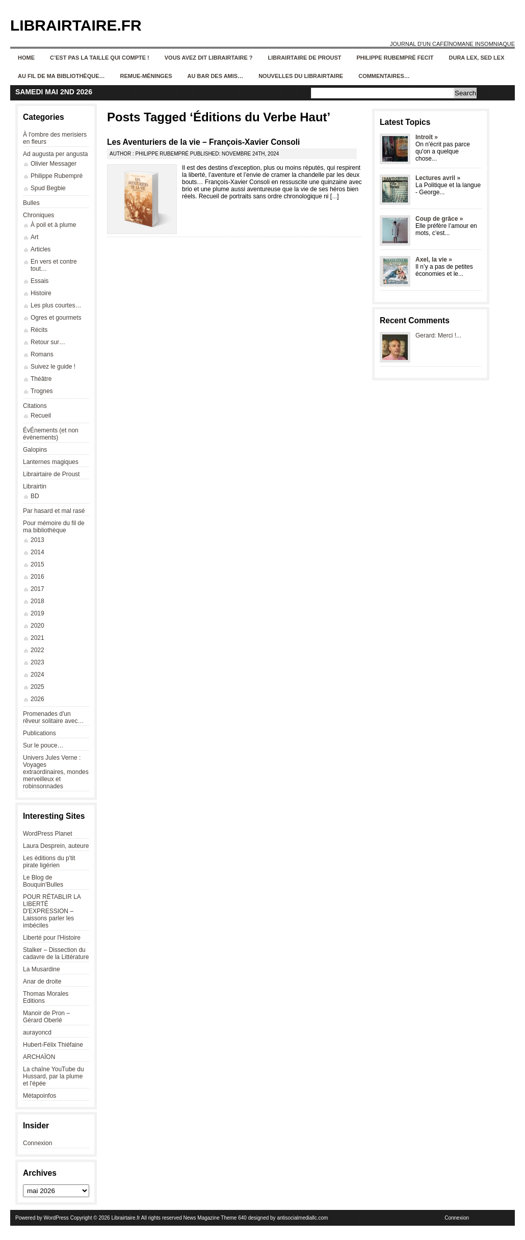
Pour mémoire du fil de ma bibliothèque (54, 527)
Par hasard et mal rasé (54, 510)
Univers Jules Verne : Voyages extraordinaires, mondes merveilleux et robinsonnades (56, 772)
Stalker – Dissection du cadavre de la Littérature (56, 953)
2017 (37, 588)
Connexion (37, 1143)
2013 (37, 540)
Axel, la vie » (433, 259)
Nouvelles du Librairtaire (300, 76)
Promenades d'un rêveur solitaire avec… (53, 717)
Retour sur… (48, 342)
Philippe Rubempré (57, 175)
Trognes (42, 391)
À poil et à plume (53, 224)
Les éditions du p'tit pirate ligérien (49, 862)
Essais (39, 281)
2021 (37, 637)
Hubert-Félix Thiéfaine (53, 1044)
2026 (37, 699)
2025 (37, 686)
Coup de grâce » (439, 218)
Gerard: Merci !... (438, 335)
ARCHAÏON (39, 1057)
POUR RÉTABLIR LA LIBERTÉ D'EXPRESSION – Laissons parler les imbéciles (52, 911)
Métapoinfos (39, 1095)
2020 (37, 625)
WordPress (56, 1218)
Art (34, 237)
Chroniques (38, 215)
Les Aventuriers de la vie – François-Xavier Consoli (203, 142)
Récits (39, 329)
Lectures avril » (437, 178)
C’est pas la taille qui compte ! (99, 58)
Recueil (41, 415)
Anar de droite (42, 981)
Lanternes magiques (50, 462)
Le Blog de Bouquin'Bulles (43, 881)
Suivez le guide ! (53, 366)
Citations (35, 405)
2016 (37, 576)
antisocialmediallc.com (302, 1218)
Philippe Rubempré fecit (395, 58)
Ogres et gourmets (56, 317)
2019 (37, 613)
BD (35, 496)
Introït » (426, 137)
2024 (37, 674)
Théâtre (41, 378)
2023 (37, 662)
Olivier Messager (53, 163)
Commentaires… (384, 76)
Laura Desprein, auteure (56, 845)
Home (26, 58)
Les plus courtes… (56, 305)
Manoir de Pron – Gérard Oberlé (46, 1017)
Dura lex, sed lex (477, 58)
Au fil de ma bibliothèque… (61, 76)
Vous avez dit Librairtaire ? (209, 58)
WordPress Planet (47, 833)
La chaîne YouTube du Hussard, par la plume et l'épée (53, 1076)
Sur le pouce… (43, 745)
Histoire (41, 293)
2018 (37, 601)
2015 (37, 564)
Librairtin (34, 486)
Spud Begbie (48, 188)
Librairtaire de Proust (305, 58)
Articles (40, 249)
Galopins (35, 449)
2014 (37, 552)
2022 (37, 650)
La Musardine (41, 969)
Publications (39, 733)
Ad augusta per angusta (55, 154)
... (334, 196)
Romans (42, 354)
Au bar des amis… (216, 76)
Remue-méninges (146, 76)
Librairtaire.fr (76, 25)
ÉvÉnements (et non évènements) (50, 434)
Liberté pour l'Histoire (52, 937)
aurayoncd (37, 1032)
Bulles (31, 202)
